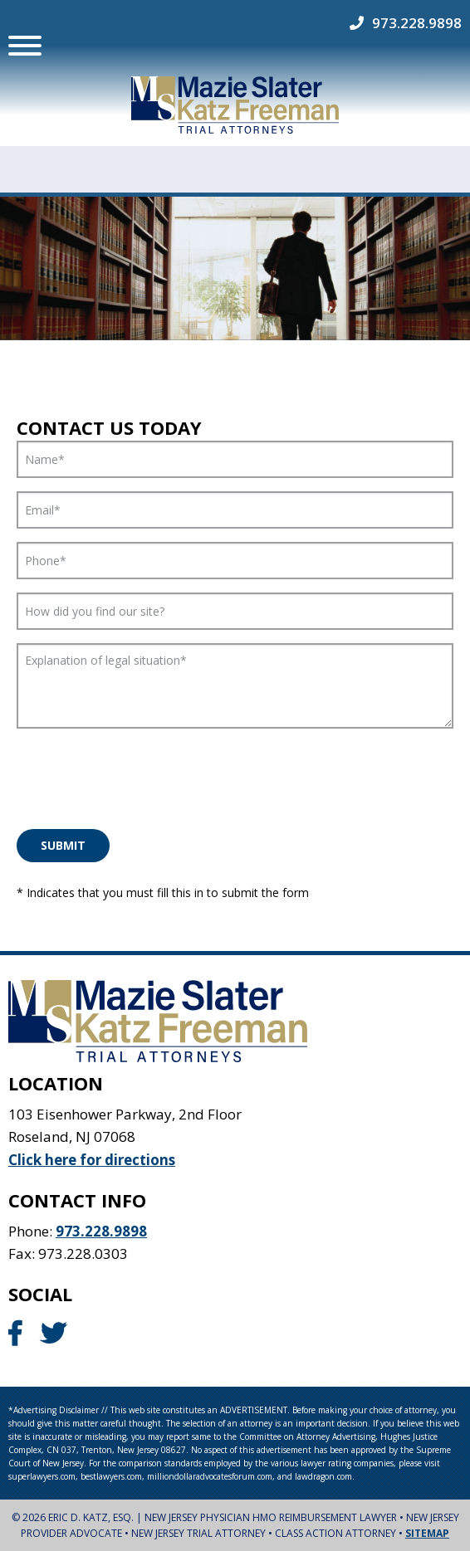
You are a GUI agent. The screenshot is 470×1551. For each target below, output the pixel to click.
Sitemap (427, 1533)
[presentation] (143, 774)
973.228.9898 (417, 22)
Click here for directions (91, 1158)
